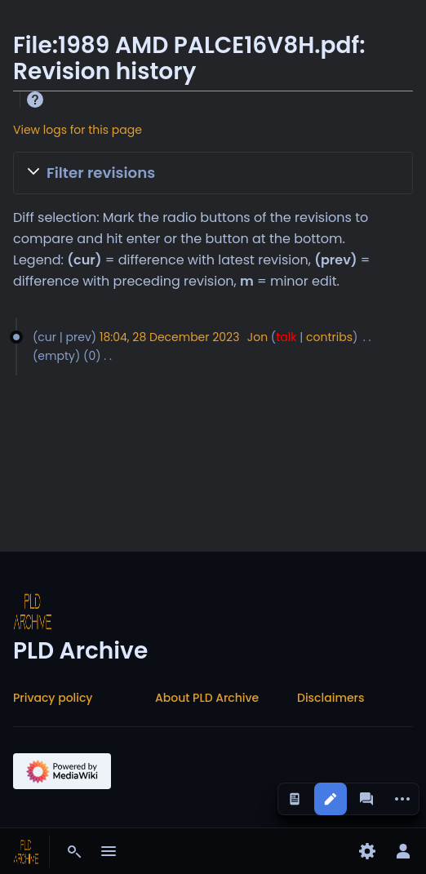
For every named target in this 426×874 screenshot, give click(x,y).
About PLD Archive (207, 698)
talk (286, 337)
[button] (213, 173)
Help (35, 99)
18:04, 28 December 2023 (169, 337)
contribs (329, 337)
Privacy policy (53, 698)
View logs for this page (77, 130)
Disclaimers (330, 698)
